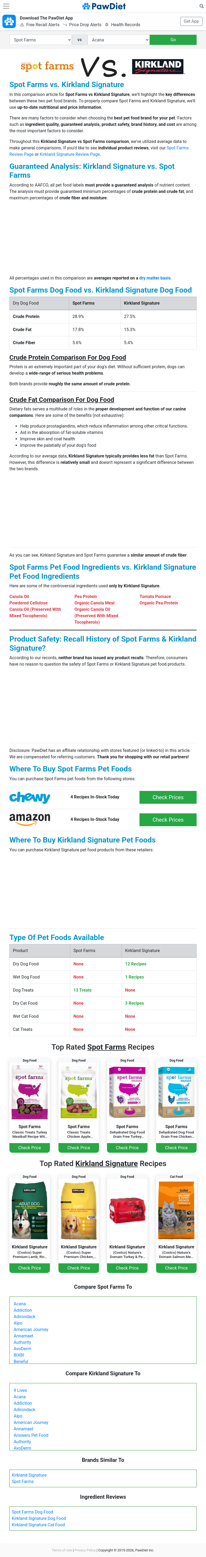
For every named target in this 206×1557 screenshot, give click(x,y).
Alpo (18, 1323)
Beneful (21, 1361)
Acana (20, 1303)
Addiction (23, 1310)
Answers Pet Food (31, 1435)
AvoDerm (22, 1348)
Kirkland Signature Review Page (70, 154)
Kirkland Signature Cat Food (38, 1524)
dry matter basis (155, 278)
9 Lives (20, 1390)
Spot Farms (23, 1481)
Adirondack (24, 1316)
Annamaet (23, 1335)
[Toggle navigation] (6, 6)
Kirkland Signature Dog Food (39, 1518)
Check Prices (168, 797)
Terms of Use (62, 1550)
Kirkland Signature (29, 1475)
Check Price (29, 1147)
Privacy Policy (85, 1550)
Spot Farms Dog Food (32, 1512)
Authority (22, 1342)
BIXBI (19, 1355)
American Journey (31, 1329)
